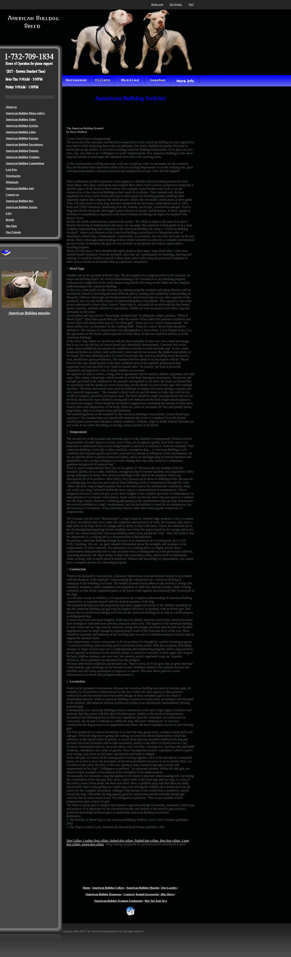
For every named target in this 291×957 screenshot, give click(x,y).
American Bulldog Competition (25, 163)
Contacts (128, 894)
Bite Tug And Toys (156, 900)
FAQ (8, 213)
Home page (157, 4)
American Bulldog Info (20, 188)
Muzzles (154, 887)
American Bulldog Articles (22, 125)
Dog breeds (176, 4)
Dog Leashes (169, 887)
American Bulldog (137, 887)
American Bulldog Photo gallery (25, 113)
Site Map (11, 225)
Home (86, 887)
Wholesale (12, 181)
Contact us (12, 194)
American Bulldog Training (22, 156)
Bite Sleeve (167, 894)
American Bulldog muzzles (29, 313)
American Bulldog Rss (19, 200)
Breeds (10, 219)
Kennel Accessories (147, 894)
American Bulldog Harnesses (103, 894)
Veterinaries (13, 175)
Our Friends (13, 232)
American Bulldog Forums (22, 138)
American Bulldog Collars (108, 887)
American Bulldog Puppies (22, 150)
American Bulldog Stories (21, 207)
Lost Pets (11, 169)
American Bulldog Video (21, 119)
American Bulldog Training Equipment (118, 900)
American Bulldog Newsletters (24, 144)
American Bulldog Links (21, 131)
